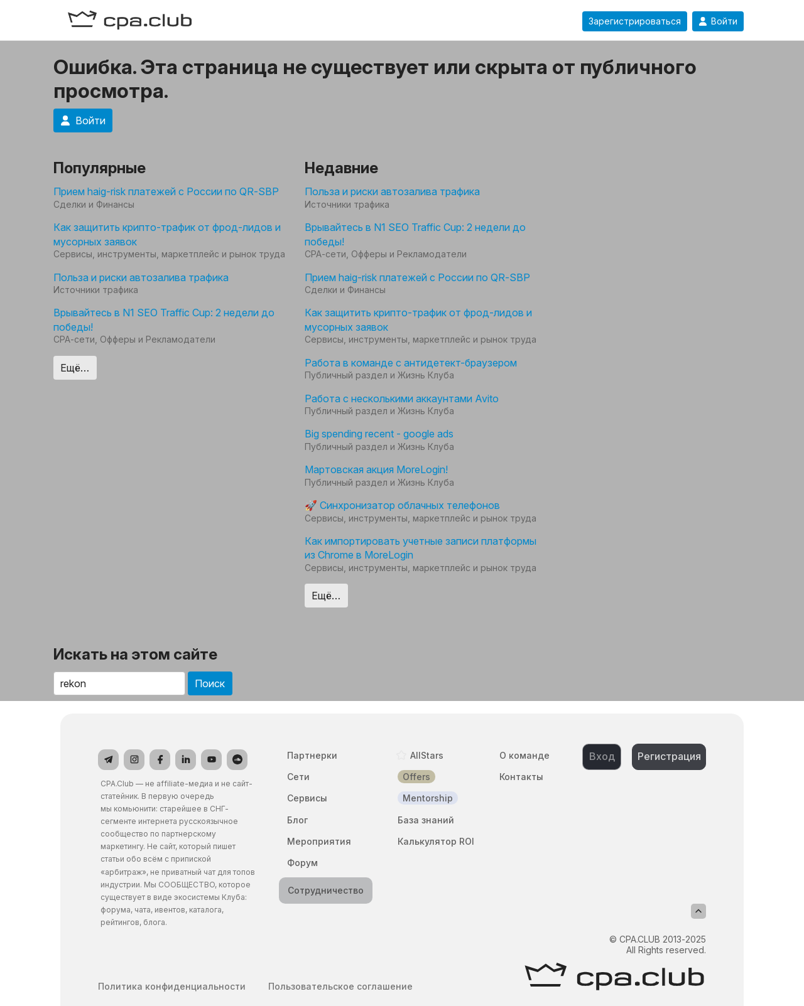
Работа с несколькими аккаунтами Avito (402, 398)
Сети (298, 776)
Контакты (521, 776)
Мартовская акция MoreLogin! (376, 469)
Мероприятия (319, 841)
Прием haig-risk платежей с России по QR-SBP (166, 191)
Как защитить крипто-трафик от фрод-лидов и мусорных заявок (167, 234)
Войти (717, 21)
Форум (302, 862)
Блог (297, 820)
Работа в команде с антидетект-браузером (411, 362)
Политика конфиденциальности (172, 986)
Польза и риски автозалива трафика (141, 277)
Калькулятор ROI (436, 841)
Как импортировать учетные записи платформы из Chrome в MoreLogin (420, 548)
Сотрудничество (326, 890)
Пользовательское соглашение (340, 986)
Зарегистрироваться (635, 21)
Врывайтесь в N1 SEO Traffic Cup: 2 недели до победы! (163, 319)
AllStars (426, 755)
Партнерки (312, 755)
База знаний (426, 820)
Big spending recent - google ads (379, 433)
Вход (602, 756)
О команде (524, 755)
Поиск (210, 683)
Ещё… (74, 367)
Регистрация (669, 756)
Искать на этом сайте (135, 654)
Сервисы (307, 798)
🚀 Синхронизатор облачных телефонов (402, 505)
